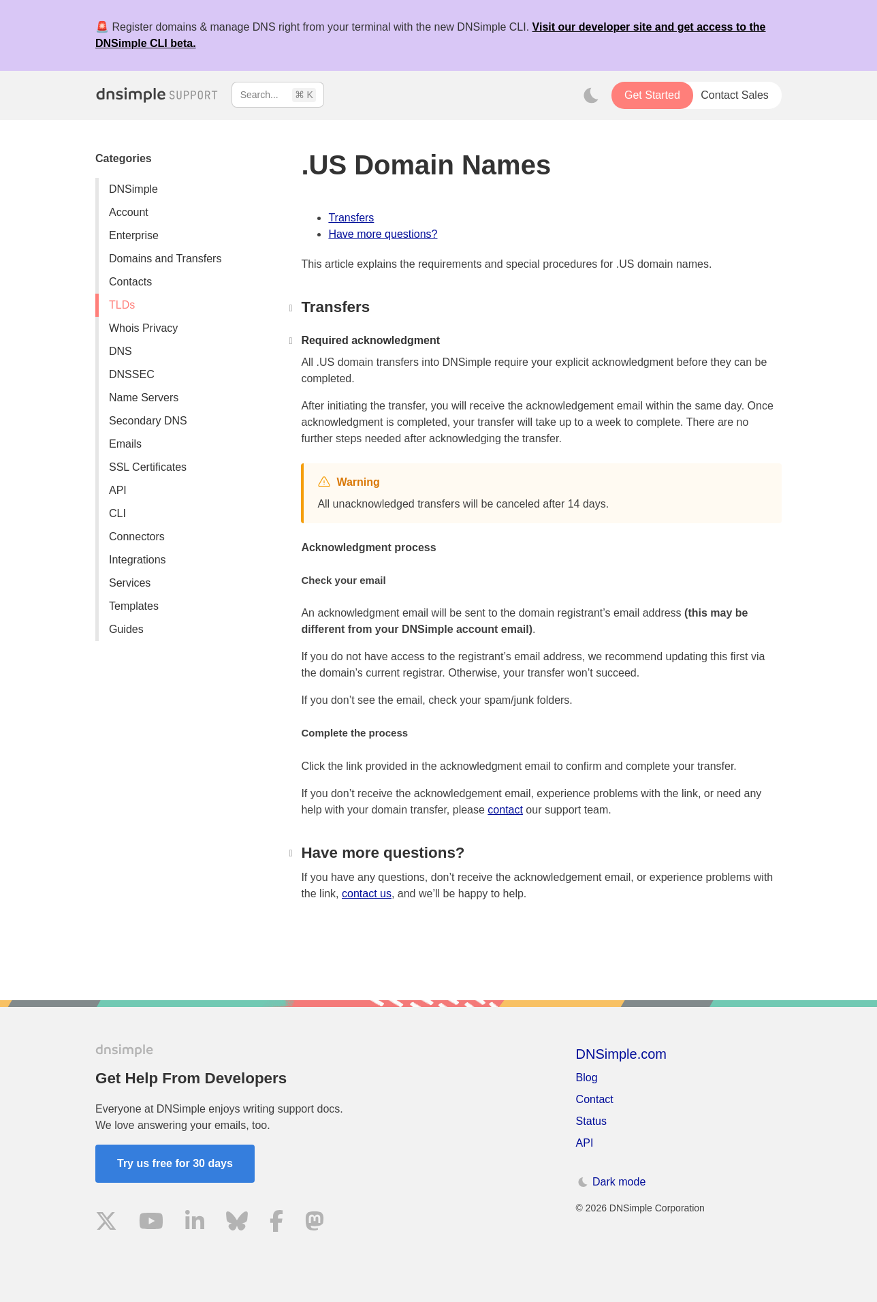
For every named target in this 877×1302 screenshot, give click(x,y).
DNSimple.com (621, 1054)
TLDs (122, 305)
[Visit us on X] (106, 1223)
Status (591, 1121)
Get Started (652, 95)
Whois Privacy (143, 328)
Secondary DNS (148, 421)
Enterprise (134, 235)
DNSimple (133, 189)
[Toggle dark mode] (591, 95)
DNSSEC (132, 374)
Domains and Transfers (165, 258)
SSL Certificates (148, 467)
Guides (126, 629)
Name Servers (143, 397)
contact (505, 810)
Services (129, 583)
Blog (587, 1077)
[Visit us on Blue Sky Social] (237, 1223)
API (118, 490)
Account (128, 212)
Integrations (137, 559)
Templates (134, 606)
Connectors (137, 536)
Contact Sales (735, 95)
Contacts (130, 282)
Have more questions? (382, 234)
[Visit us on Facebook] (276, 1223)
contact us (367, 893)
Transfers (351, 217)
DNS (120, 351)
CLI (117, 513)
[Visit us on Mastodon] (314, 1223)
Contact (594, 1099)
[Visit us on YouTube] (151, 1223)
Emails (125, 444)
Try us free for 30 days (175, 1163)
